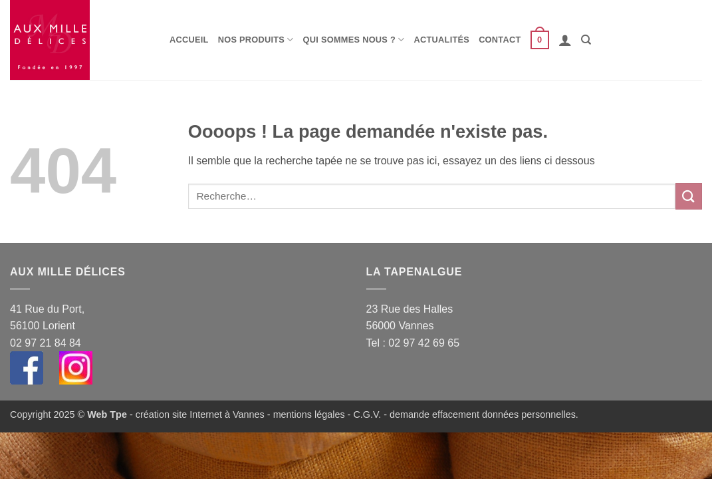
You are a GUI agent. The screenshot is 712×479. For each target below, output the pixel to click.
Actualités (442, 40)
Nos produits (256, 39)
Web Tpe (107, 414)
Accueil (189, 40)
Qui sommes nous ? (354, 39)
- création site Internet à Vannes (196, 414)
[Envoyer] (688, 196)
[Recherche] (586, 40)
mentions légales (309, 414)
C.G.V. (367, 414)
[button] (540, 40)
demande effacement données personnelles (483, 414)
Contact (500, 40)
